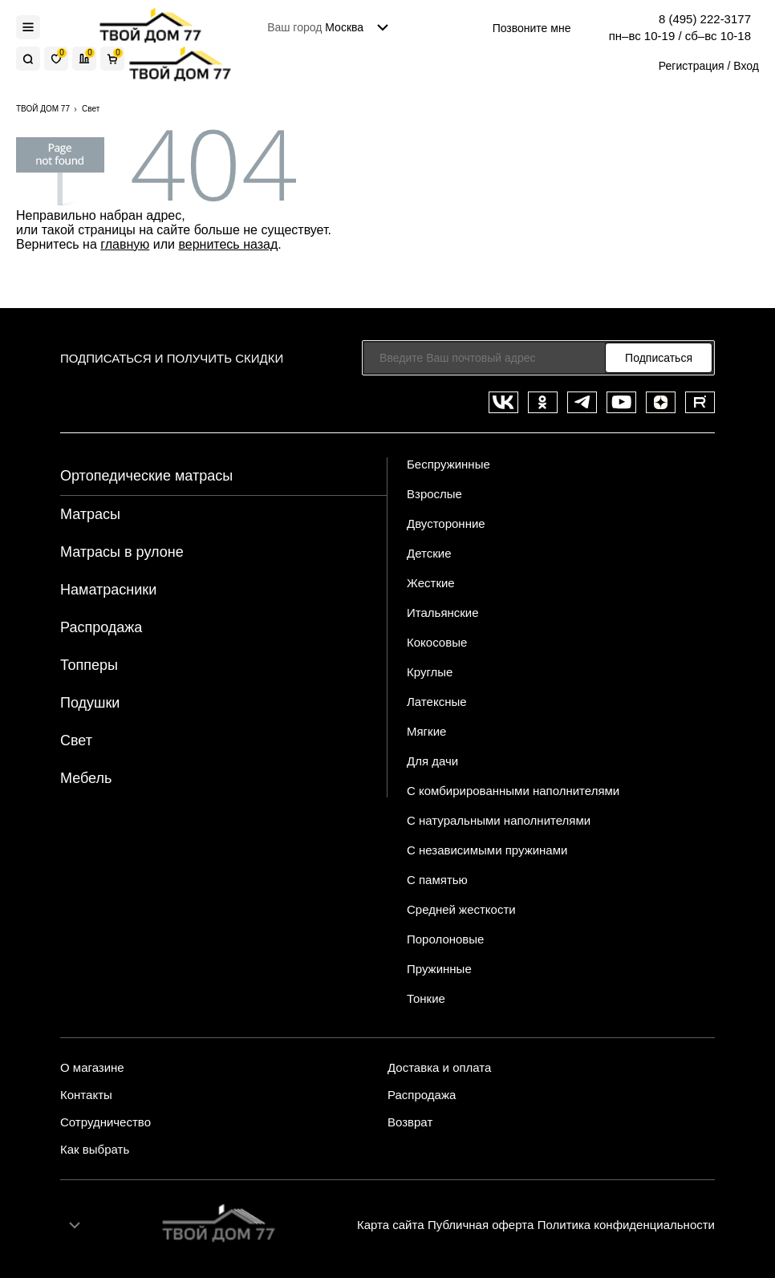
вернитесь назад (228, 244)
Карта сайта (390, 1224)
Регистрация (691, 65)
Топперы (89, 665)
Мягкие (426, 731)
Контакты (86, 1095)
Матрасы (90, 514)
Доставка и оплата (439, 1067)
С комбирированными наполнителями (513, 790)
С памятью (437, 879)
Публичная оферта (481, 1224)
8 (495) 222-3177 (705, 19)
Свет (76, 740)
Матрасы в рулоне (122, 552)
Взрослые (434, 494)
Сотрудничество (105, 1122)
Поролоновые (445, 939)
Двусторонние (446, 523)
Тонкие (426, 998)
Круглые (429, 672)
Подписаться (658, 357)
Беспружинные (448, 464)
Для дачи (432, 761)
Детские (429, 553)
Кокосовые (437, 642)
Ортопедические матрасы (146, 476)
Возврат (410, 1122)
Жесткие (431, 583)
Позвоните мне (532, 28)
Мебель (86, 778)
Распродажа (101, 627)
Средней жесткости (461, 909)
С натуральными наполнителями (498, 820)
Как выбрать (94, 1149)
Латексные (437, 701)
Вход (746, 65)
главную (124, 244)
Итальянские (443, 612)
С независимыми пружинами (487, 850)
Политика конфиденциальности (626, 1224)
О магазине (92, 1067)
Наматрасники (108, 590)
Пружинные (439, 969)
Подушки (90, 703)
